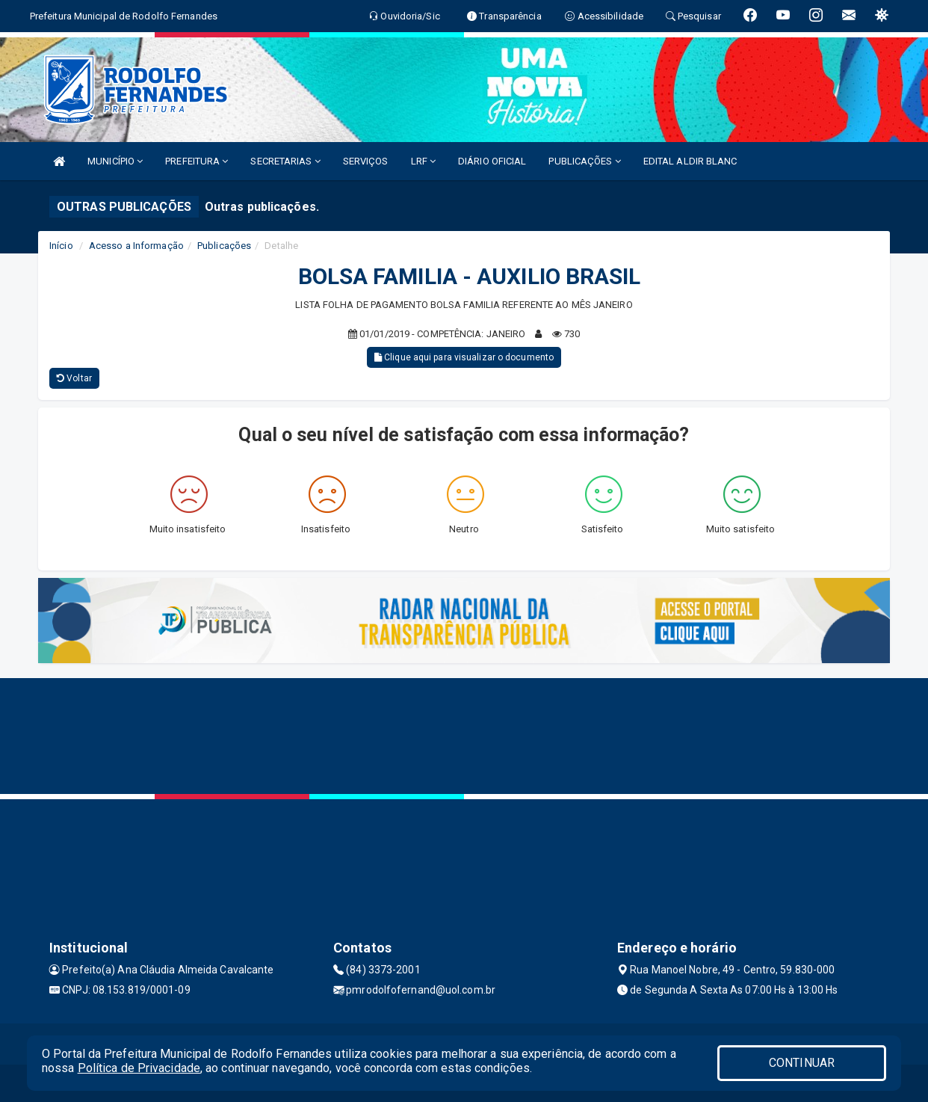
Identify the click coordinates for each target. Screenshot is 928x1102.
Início (61, 245)
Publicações (224, 245)
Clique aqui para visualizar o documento (464, 357)
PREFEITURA (196, 161)
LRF (423, 161)
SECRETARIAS (285, 161)
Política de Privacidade (139, 1068)
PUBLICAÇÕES (584, 161)
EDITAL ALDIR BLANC (690, 161)
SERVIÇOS (366, 161)
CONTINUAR (802, 1063)
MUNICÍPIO (115, 161)
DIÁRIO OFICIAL (492, 161)
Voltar (74, 378)
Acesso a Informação (136, 245)
